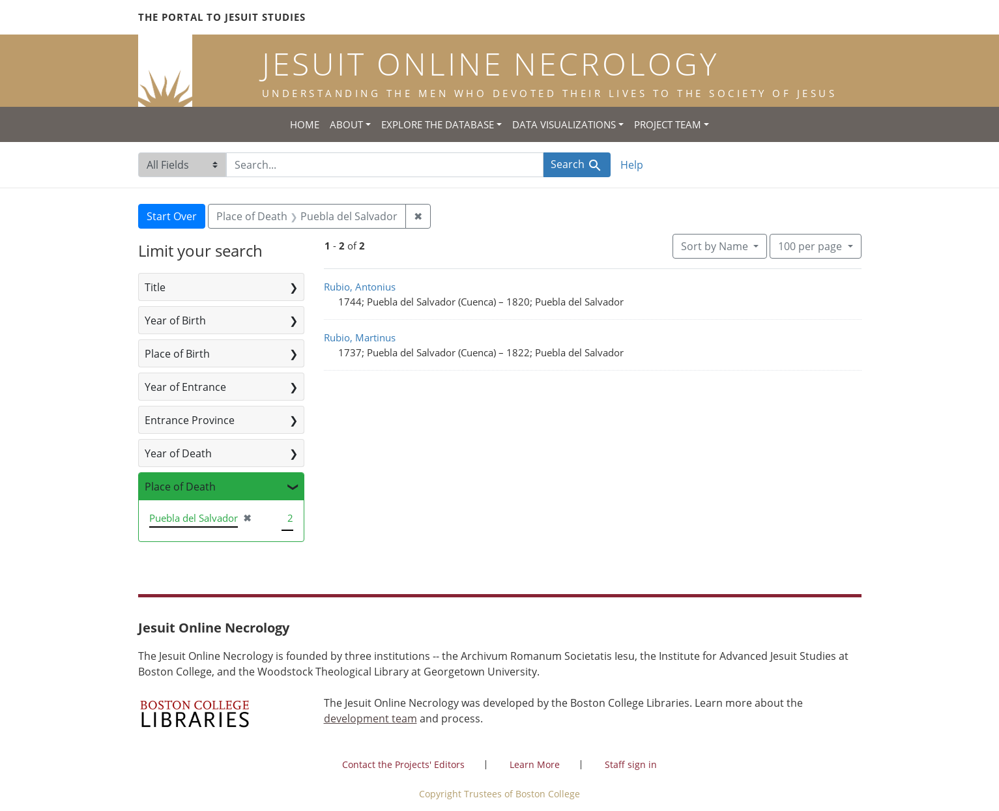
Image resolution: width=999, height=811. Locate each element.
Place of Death (180, 486)
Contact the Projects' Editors (403, 764)
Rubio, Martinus (360, 337)
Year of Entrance (185, 387)
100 (811, 245)
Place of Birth (177, 354)
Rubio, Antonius (360, 286)
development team (370, 718)
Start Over (172, 216)
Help (631, 165)
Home (304, 124)
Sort (716, 246)
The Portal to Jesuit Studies (222, 16)
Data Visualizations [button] (564, 124)
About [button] (346, 124)
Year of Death (178, 453)
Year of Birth (175, 320)
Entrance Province (190, 420)
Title (155, 287)
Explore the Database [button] (437, 124)
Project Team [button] (667, 124)
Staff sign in (631, 764)
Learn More (535, 764)
